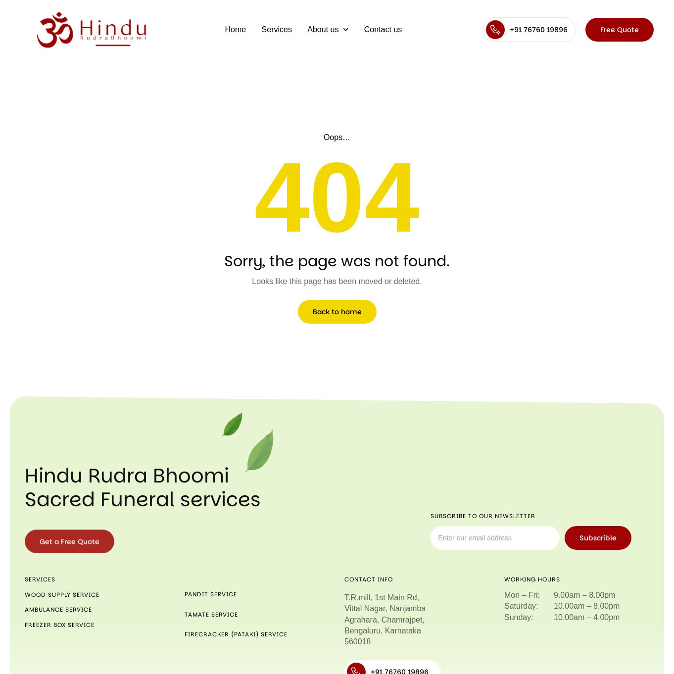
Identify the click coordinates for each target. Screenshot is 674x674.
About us (327, 29)
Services (277, 29)
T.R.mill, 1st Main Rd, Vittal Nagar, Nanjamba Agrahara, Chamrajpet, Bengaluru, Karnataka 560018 (385, 619)
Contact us (383, 29)
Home (235, 29)
